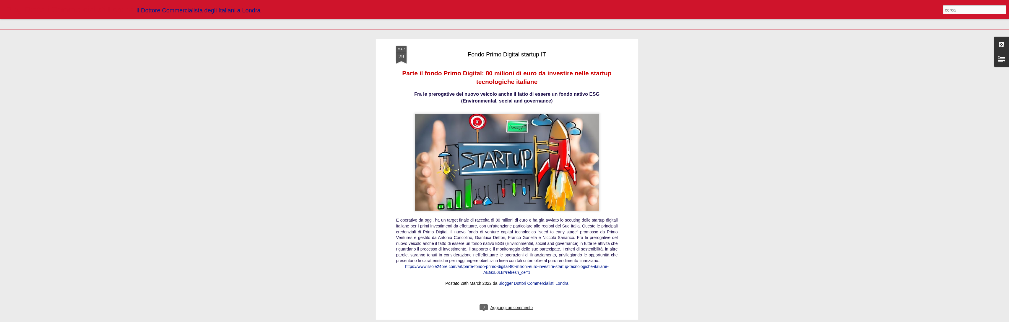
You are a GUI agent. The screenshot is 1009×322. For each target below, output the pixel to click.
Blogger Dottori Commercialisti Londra (533, 214)
